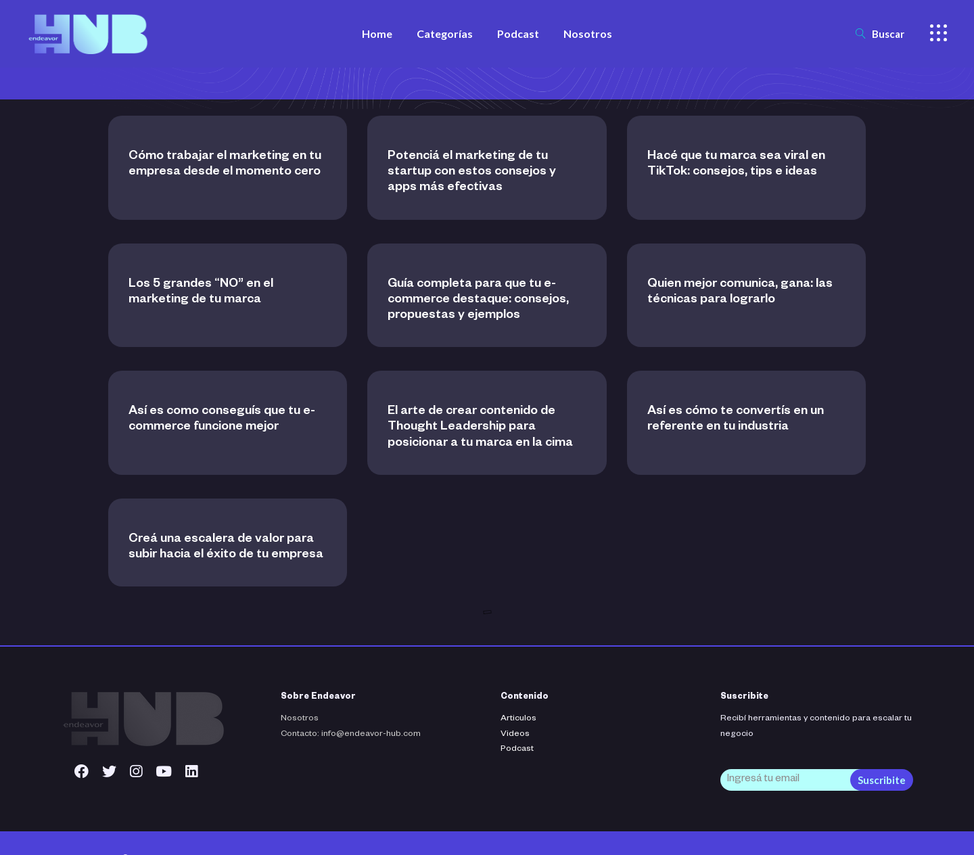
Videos (515, 734)
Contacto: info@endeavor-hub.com (351, 734)
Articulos (518, 719)
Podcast (517, 749)
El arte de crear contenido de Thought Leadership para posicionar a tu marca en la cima (480, 427)
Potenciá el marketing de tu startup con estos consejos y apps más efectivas (472, 172)
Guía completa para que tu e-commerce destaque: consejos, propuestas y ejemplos (478, 300)
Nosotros (300, 719)
